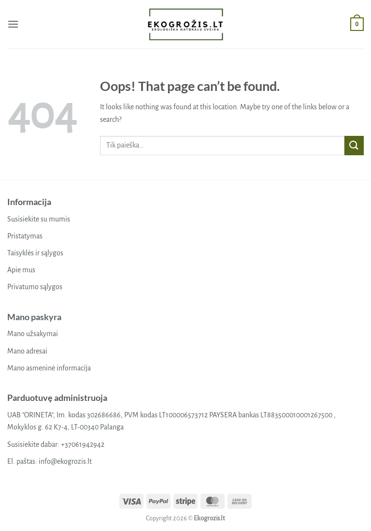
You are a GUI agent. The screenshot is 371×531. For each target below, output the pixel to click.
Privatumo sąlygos (34, 287)
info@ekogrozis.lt (65, 461)
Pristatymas (25, 236)
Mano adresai (27, 351)
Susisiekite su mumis (38, 219)
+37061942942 (82, 444)
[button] (13, 24)
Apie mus (21, 270)
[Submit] (354, 145)
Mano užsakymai (32, 334)
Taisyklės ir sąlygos (35, 253)
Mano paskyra (34, 316)
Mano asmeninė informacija (49, 368)
